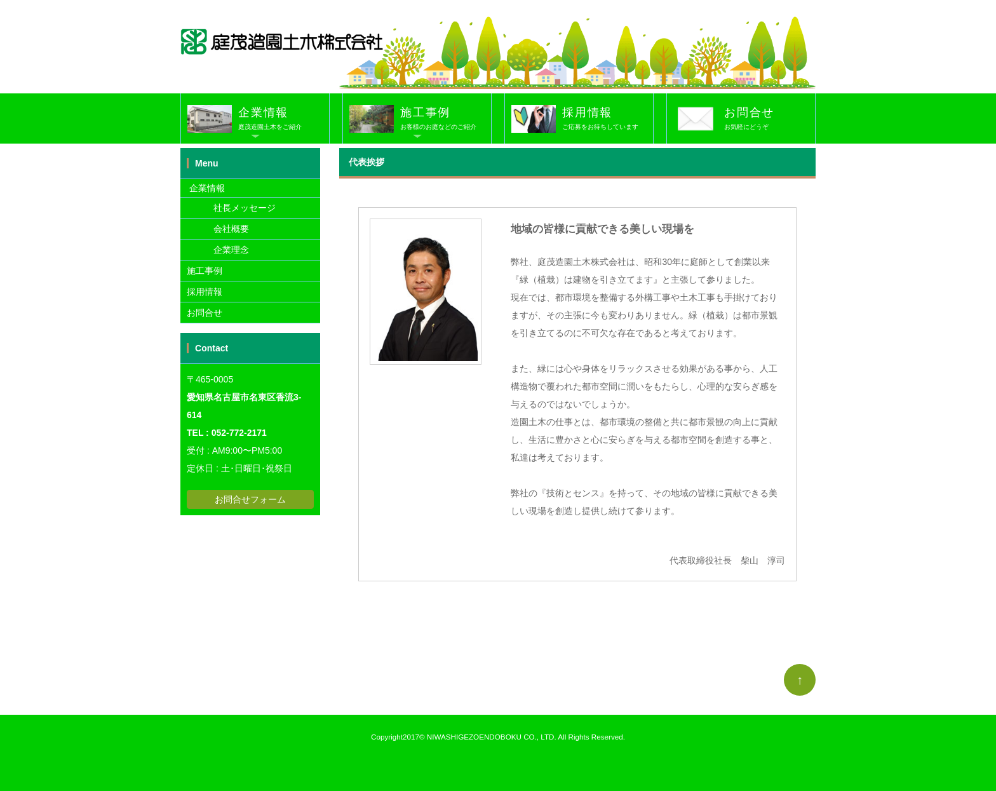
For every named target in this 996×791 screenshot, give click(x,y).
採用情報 (607, 119)
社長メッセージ (231, 208)
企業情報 (283, 119)
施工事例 (445, 119)
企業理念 (218, 250)
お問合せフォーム (250, 499)
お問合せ (769, 119)
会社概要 (218, 229)
